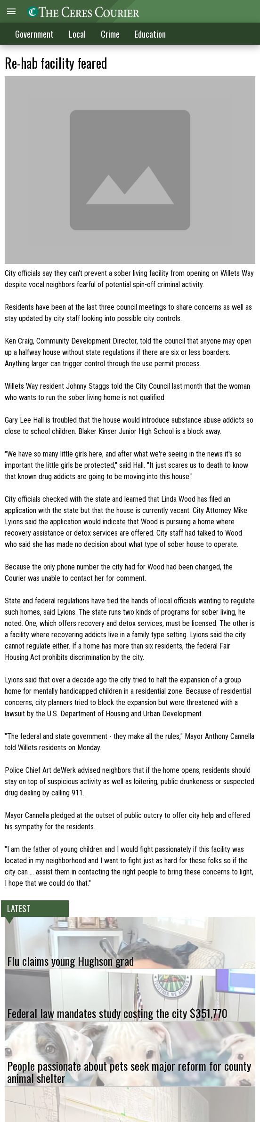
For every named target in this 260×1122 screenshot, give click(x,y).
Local (77, 34)
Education (150, 34)
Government (34, 34)
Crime (110, 34)
